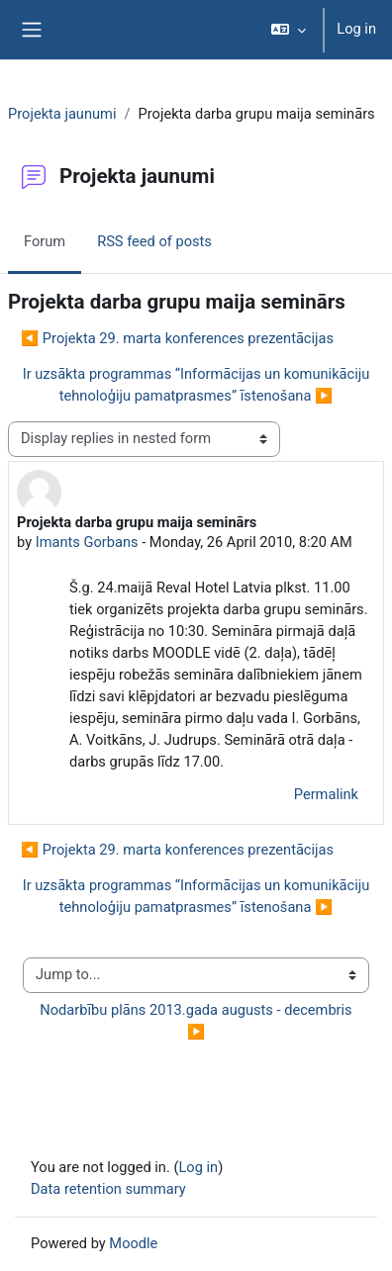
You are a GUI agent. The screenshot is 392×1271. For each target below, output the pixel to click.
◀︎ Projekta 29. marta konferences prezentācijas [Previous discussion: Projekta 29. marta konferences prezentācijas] (177, 338)
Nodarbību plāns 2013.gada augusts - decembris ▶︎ (197, 1021)
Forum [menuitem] (44, 241)
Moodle (133, 1243)
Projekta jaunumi (62, 114)
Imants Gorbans (87, 542)
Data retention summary (108, 1189)
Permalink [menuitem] (326, 794)
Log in (356, 29)
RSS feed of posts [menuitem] (154, 241)
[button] (288, 29)
